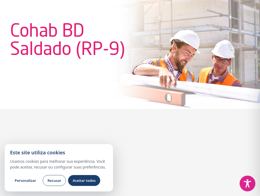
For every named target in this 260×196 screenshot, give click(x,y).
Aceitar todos (84, 180)
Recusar (54, 180)
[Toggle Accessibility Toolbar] (247, 183)
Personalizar (25, 180)
